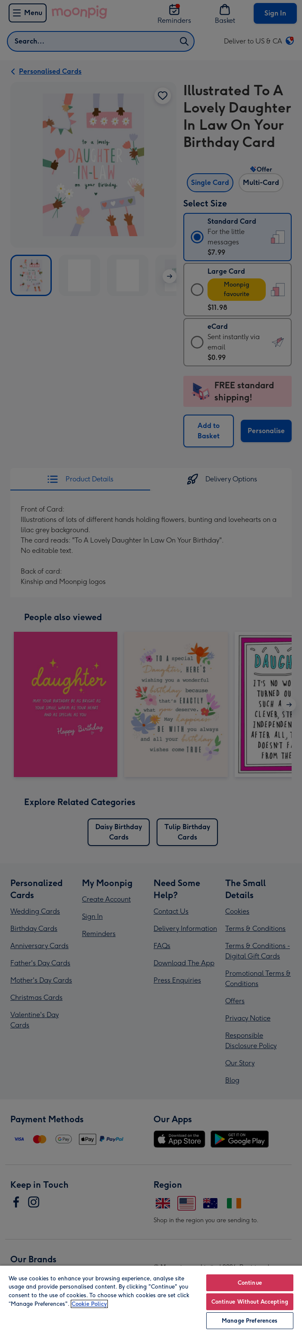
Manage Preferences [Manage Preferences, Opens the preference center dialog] (249, 1320)
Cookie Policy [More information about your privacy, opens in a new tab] (89, 1304)
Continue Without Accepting (249, 1302)
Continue (250, 1283)
